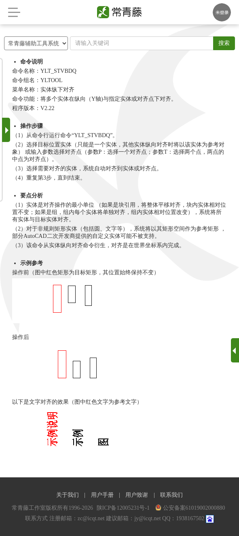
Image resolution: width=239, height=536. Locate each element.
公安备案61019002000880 (190, 508)
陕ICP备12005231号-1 (124, 508)
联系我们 (171, 495)
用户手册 (102, 495)
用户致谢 (136, 495)
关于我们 (67, 495)
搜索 (224, 43)
